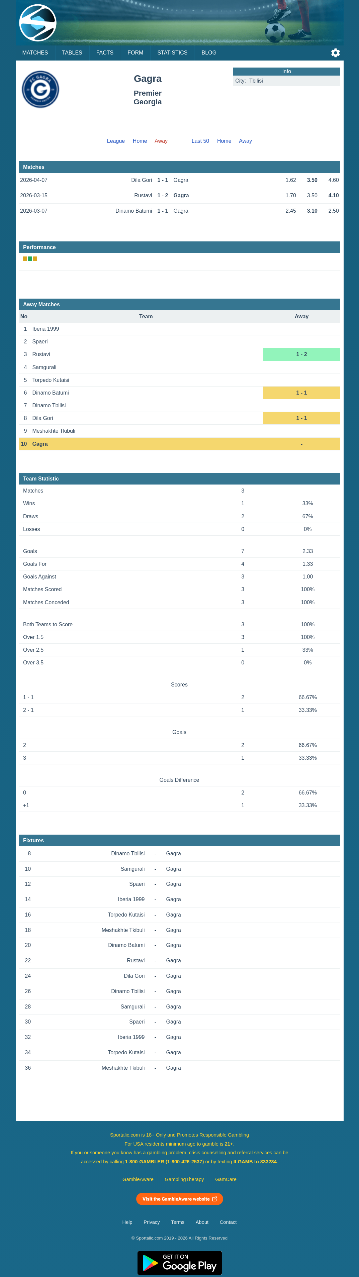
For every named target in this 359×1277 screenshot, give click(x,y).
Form (135, 53)
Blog (208, 53)
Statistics (172, 53)
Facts (105, 53)
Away (245, 141)
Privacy (152, 1222)
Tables (72, 53)
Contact (228, 1222)
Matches (35, 53)
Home (140, 141)
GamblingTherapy (184, 1179)
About (202, 1222)
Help (127, 1222)
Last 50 (200, 141)
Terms (177, 1222)
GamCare (226, 1179)
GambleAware (138, 1179)
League (116, 141)
